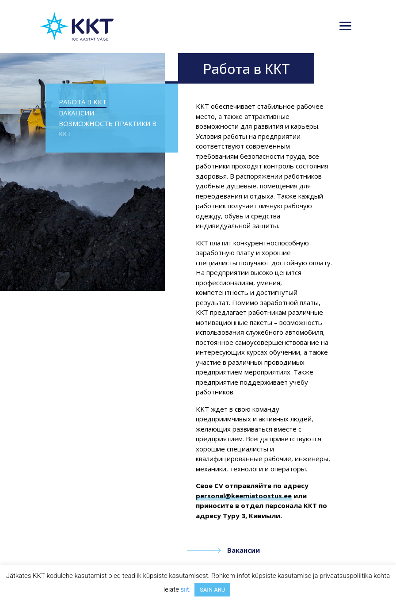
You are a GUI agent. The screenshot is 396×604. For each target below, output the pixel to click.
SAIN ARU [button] (212, 589)
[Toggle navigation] (345, 26)
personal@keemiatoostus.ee (244, 495)
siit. (186, 589)
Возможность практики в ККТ (107, 128)
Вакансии (76, 112)
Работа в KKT (83, 101)
